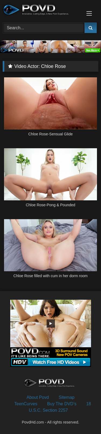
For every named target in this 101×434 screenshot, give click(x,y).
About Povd (38, 397)
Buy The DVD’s (61, 404)
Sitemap (67, 397)
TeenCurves (25, 404)
